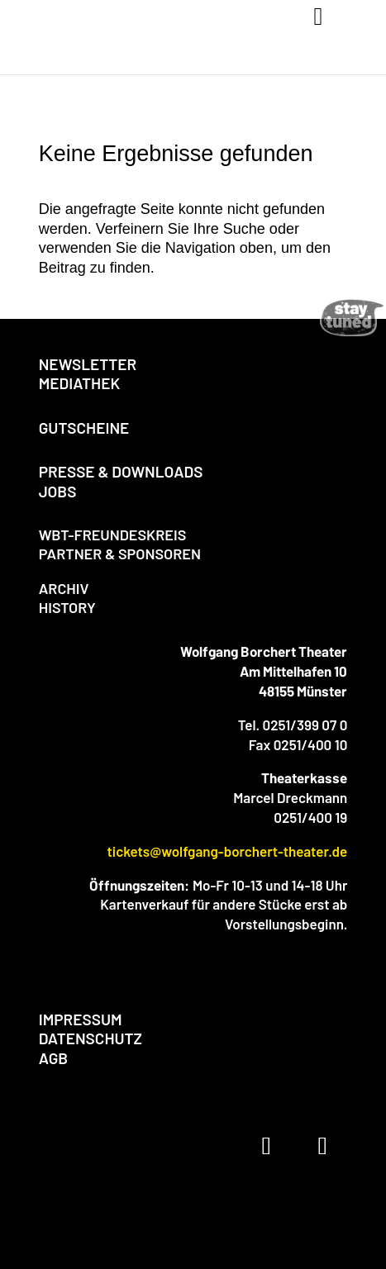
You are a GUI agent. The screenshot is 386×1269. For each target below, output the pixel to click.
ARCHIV (64, 588)
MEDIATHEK (80, 382)
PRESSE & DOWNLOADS (121, 471)
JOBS (58, 491)
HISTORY (67, 607)
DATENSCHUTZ (90, 1038)
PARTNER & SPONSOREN (120, 553)
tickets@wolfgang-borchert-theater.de (227, 851)
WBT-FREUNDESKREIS (113, 534)
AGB (53, 1057)
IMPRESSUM (80, 1019)
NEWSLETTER (88, 363)
